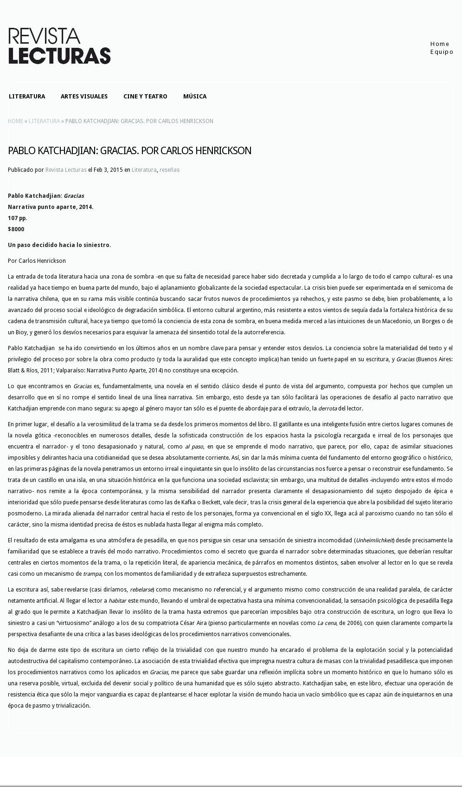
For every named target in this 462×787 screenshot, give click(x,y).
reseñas (170, 170)
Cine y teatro (145, 96)
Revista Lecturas (66, 170)
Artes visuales (84, 96)
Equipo (442, 51)
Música (194, 96)
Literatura (27, 96)
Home (439, 43)
